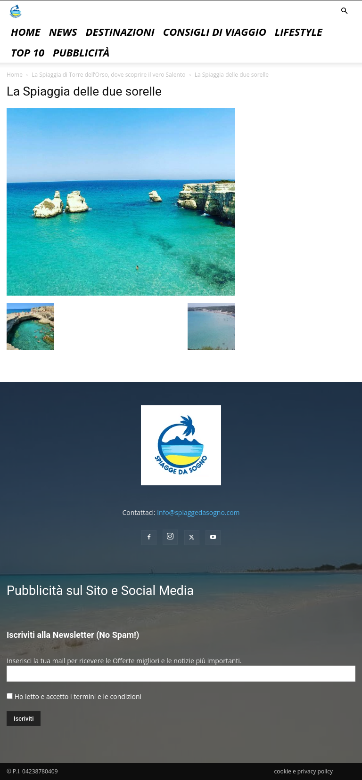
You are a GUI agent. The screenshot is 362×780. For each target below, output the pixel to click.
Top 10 (27, 52)
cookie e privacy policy (303, 771)
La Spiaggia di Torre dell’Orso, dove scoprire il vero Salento (108, 75)
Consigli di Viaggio (214, 31)
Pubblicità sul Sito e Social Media (100, 590)
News (63, 31)
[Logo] (16, 10)
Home (26, 31)
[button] (344, 11)
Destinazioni (120, 31)
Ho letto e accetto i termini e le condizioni (78, 696)
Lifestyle (298, 31)
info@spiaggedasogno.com (198, 512)
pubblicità (81, 52)
